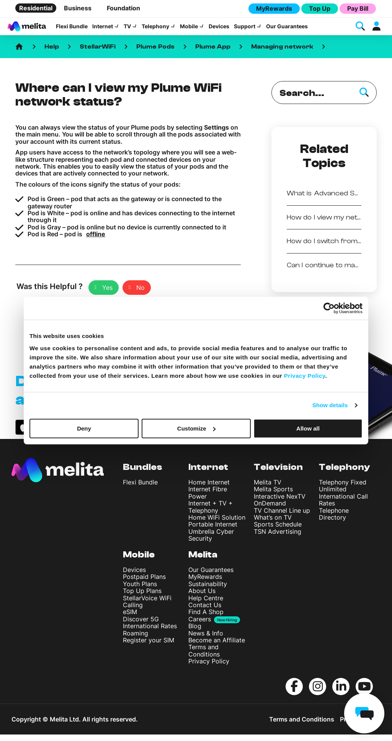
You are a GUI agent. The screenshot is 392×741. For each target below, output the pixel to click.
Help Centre (205, 605)
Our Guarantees (287, 30)
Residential (35, 8)
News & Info (205, 640)
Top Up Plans (142, 597)
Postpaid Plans (144, 583)
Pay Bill (357, 8)
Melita (202, 561)
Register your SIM (148, 647)
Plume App (212, 53)
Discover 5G (141, 626)
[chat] (364, 713)
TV (127, 30)
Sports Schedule (278, 531)
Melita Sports (273, 496)
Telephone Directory (334, 520)
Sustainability (207, 591)
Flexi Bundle (72, 30)
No (140, 294)
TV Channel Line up (282, 517)
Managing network (282, 53)
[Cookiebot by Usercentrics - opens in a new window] (329, 308)
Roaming (135, 640)
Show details (330, 405)
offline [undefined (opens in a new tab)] (95, 241)
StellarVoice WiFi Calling (147, 608)
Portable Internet (212, 531)
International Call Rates (343, 506)
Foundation (123, 8)
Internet (102, 30)
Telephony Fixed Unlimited (342, 492)
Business (77, 8)
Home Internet (209, 489)
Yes (107, 294)
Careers (199, 626)
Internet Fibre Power (207, 499)
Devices (219, 30)
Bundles (142, 474)
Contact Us (204, 612)
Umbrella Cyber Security (211, 542)
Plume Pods (155, 53)
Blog (194, 633)
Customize (196, 428)
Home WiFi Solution (216, 524)
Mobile (189, 30)
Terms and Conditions (204, 657)
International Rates (150, 633)
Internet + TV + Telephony (210, 513)
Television (278, 474)
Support (244, 30)
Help (51, 53)
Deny (84, 428)
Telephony (155, 30)
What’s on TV (273, 524)
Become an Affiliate (216, 647)
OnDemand (270, 510)
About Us (202, 597)
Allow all (308, 428)
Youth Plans (140, 591)
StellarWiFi (98, 53)
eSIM (130, 618)
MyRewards (274, 8)
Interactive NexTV (279, 503)
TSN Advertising (277, 538)
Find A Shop (206, 618)
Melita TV (267, 489)
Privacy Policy (208, 668)
